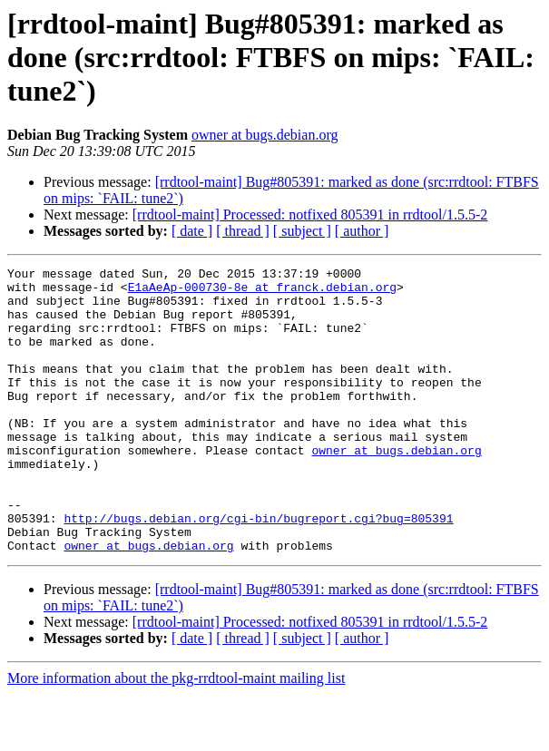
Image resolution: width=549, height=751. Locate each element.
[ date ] (192, 231)
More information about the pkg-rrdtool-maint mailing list (176, 735)
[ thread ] (243, 231)
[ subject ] (302, 231)
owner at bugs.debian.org (264, 134)
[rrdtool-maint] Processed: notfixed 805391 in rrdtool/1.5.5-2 (309, 214)
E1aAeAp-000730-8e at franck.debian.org (262, 292)
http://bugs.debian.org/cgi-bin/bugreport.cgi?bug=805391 (258, 569)
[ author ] (362, 231)
